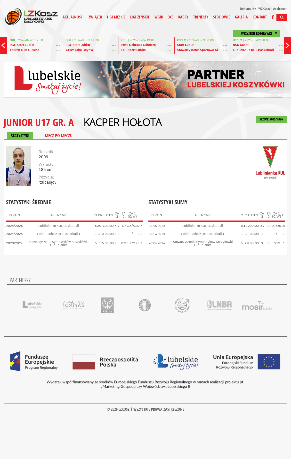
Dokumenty (248, 8)
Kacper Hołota (122, 122)
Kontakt (260, 17)
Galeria (241, 17)
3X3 (170, 17)
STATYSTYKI (20, 135)
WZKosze (264, 8)
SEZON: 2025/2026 (271, 119)
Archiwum (280, 8)
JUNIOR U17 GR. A (39, 122)
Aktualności (73, 17)
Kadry (183, 17)
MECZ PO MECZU (59, 135)
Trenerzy (200, 17)
